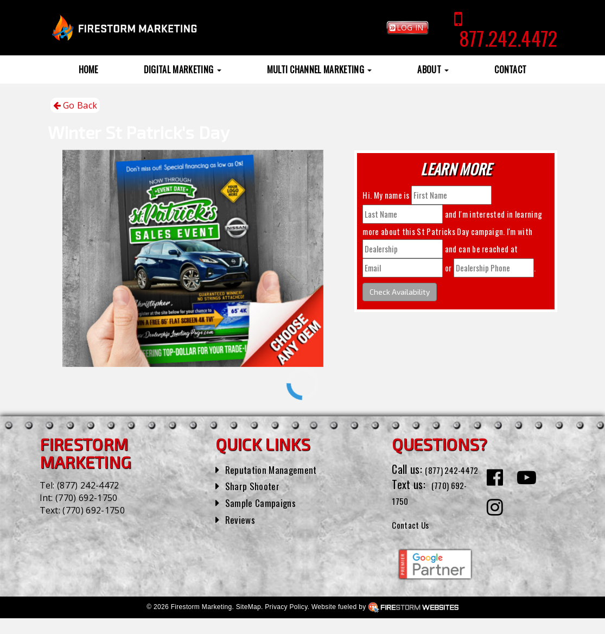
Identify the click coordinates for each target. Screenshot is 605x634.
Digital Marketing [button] (182, 69)
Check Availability (400, 291)
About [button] (433, 69)
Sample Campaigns (265, 502)
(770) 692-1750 (86, 498)
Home (88, 69)
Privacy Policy (286, 622)
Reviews (242, 519)
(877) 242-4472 (88, 485)
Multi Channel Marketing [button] (319, 69)
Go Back (75, 105)
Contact (510, 69)
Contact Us (415, 539)
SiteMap (248, 622)
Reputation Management (277, 469)
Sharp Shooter (255, 485)
